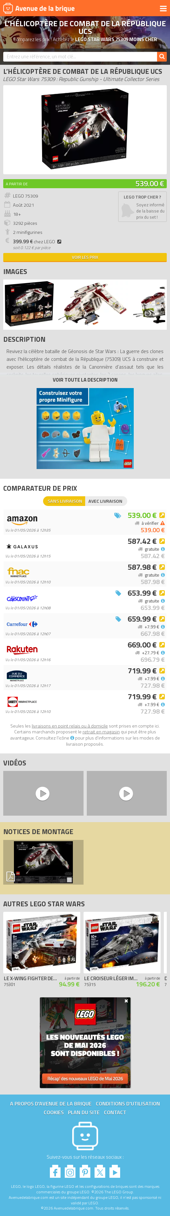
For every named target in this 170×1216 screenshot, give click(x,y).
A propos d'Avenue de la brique (51, 1103)
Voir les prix (85, 257)
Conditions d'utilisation (128, 1103)
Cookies (54, 1112)
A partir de (17, 184)
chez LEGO (38, 241)
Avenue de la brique (38, 8)
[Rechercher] (162, 57)
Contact (115, 1112)
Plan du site (84, 1112)
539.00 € (149, 183)
